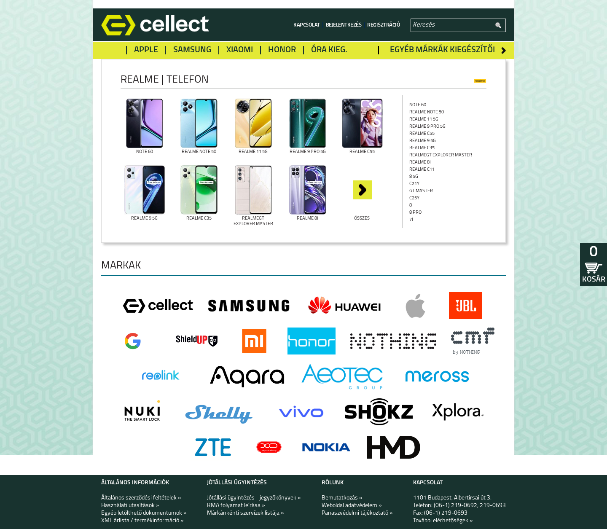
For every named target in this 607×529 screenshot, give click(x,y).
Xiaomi (239, 50)
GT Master (421, 191)
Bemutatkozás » (342, 498)
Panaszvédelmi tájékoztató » (357, 513)
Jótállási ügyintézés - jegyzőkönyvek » (254, 498)
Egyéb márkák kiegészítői (442, 50)
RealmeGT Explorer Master (440, 155)
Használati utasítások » (130, 505)
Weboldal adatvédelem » (352, 505)
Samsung (192, 50)
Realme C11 (422, 169)
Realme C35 (422, 148)
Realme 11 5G (423, 119)
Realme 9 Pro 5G (427, 126)
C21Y (414, 184)
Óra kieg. (329, 50)
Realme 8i (420, 162)
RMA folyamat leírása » (236, 505)
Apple (146, 50)
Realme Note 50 (426, 112)
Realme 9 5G (422, 141)
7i (411, 220)
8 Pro (415, 212)
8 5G (413, 177)
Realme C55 (422, 134)
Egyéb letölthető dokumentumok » (144, 513)
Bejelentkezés (344, 25)
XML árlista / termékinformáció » (142, 521)
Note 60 (417, 105)
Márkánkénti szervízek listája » (245, 513)
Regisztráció (383, 25)
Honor (282, 50)
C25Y (414, 198)
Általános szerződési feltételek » (141, 498)
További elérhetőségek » (443, 521)
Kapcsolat (306, 25)
